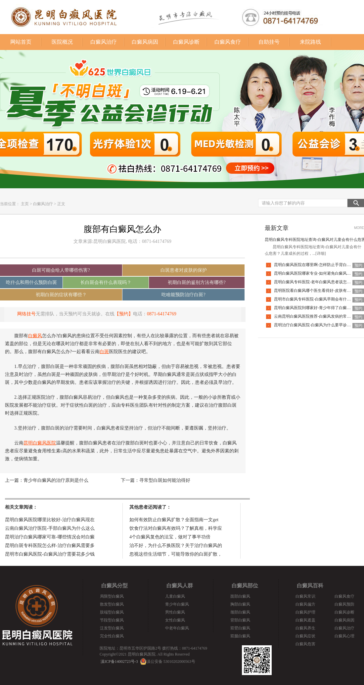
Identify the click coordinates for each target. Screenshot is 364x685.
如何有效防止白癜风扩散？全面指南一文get (173, 519)
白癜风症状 (305, 636)
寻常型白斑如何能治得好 (164, 480)
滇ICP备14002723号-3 (119, 661)
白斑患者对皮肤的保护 (183, 270)
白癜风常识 (305, 596)
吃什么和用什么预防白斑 (31, 282)
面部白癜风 (240, 596)
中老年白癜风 (177, 628)
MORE (359, 228)
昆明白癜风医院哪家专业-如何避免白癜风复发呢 (316, 273)
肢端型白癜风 (112, 612)
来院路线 (310, 42)
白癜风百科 (310, 585)
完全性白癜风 (112, 636)
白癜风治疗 (103, 42)
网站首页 (20, 42)
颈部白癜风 (240, 612)
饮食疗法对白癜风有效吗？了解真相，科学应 (175, 528)
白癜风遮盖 (305, 620)
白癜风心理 (344, 636)
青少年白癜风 (177, 604)
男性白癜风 (175, 612)
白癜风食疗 (227, 42)
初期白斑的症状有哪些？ (61, 294)
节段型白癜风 (112, 620)
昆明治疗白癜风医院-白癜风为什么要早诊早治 (314, 325)
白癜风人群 (179, 585)
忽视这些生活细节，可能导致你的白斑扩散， (175, 554)
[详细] (320, 253)
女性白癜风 (175, 620)
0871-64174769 (161, 313)
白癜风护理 (305, 612)
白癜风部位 (245, 585)
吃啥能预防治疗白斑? (183, 294)
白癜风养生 (305, 628)
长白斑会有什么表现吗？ (105, 282)
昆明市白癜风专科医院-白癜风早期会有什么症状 (316, 299)
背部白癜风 (240, 620)
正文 (61, 204)
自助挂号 (269, 42)
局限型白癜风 (112, 596)
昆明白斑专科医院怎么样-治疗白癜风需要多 (50, 545)
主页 (25, 204)
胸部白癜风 (240, 604)
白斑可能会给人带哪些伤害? (61, 270)
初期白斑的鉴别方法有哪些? (196, 282)
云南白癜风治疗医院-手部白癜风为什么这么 (50, 528)
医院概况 (62, 42)
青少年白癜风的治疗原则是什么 (55, 480)
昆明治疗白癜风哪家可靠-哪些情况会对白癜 (50, 536)
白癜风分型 (114, 585)
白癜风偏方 (305, 604)
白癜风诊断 (186, 42)
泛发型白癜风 (112, 628)
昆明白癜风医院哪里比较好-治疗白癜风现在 (50, 519)
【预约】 (123, 313)
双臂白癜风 (240, 628)
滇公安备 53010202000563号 (171, 661)
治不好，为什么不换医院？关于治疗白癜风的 (175, 545)
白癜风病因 (145, 42)
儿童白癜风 (175, 596)
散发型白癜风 (112, 604)
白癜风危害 (305, 644)
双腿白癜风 (240, 636)
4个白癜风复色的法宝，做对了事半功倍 (169, 536)
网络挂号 (26, 313)
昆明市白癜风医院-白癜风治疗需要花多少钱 (50, 554)
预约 (358, 265)
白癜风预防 (344, 604)
